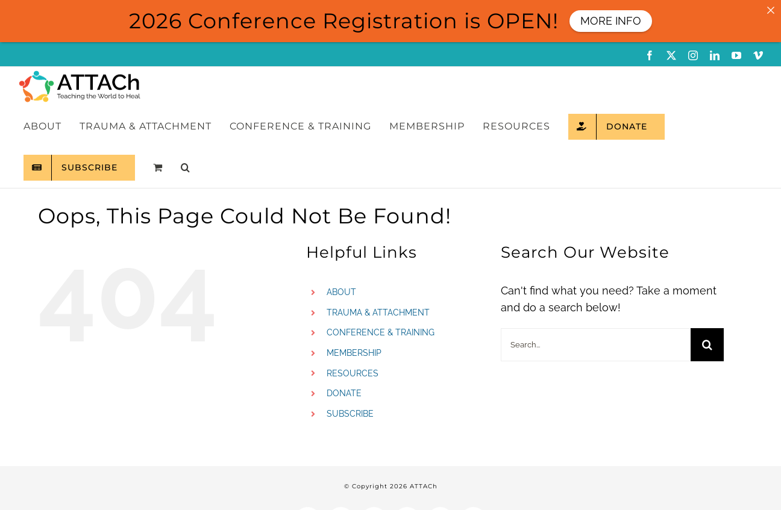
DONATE (344, 393)
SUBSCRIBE (350, 413)
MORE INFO (610, 20)
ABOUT (341, 292)
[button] (185, 167)
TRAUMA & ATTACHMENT (378, 312)
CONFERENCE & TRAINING (380, 332)
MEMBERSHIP (354, 353)
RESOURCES (352, 373)
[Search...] (596, 344)
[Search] (707, 344)
